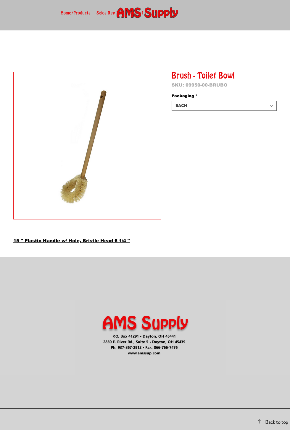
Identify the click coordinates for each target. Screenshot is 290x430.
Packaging (184, 96)
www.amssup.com (144, 352)
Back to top (276, 422)
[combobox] (224, 106)
